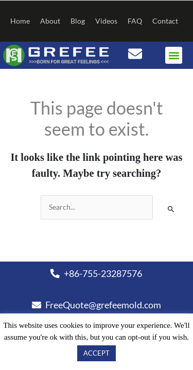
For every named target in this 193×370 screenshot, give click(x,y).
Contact (165, 20)
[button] (173, 55)
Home (20, 20)
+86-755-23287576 (97, 273)
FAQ (135, 20)
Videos (106, 20)
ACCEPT (96, 353)
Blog (78, 20)
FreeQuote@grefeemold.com (96, 304)
